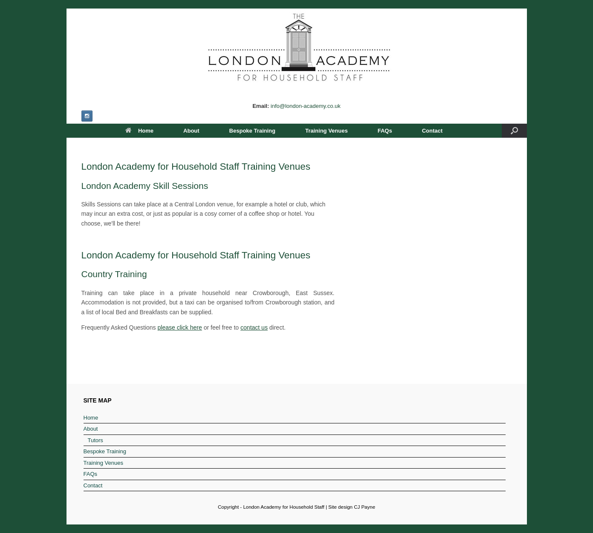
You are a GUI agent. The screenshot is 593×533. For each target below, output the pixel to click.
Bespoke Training (252, 130)
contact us (254, 327)
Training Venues (326, 130)
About (191, 130)
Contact (432, 130)
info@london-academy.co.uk (306, 106)
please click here (180, 327)
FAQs (385, 130)
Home (139, 130)
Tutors (95, 440)
